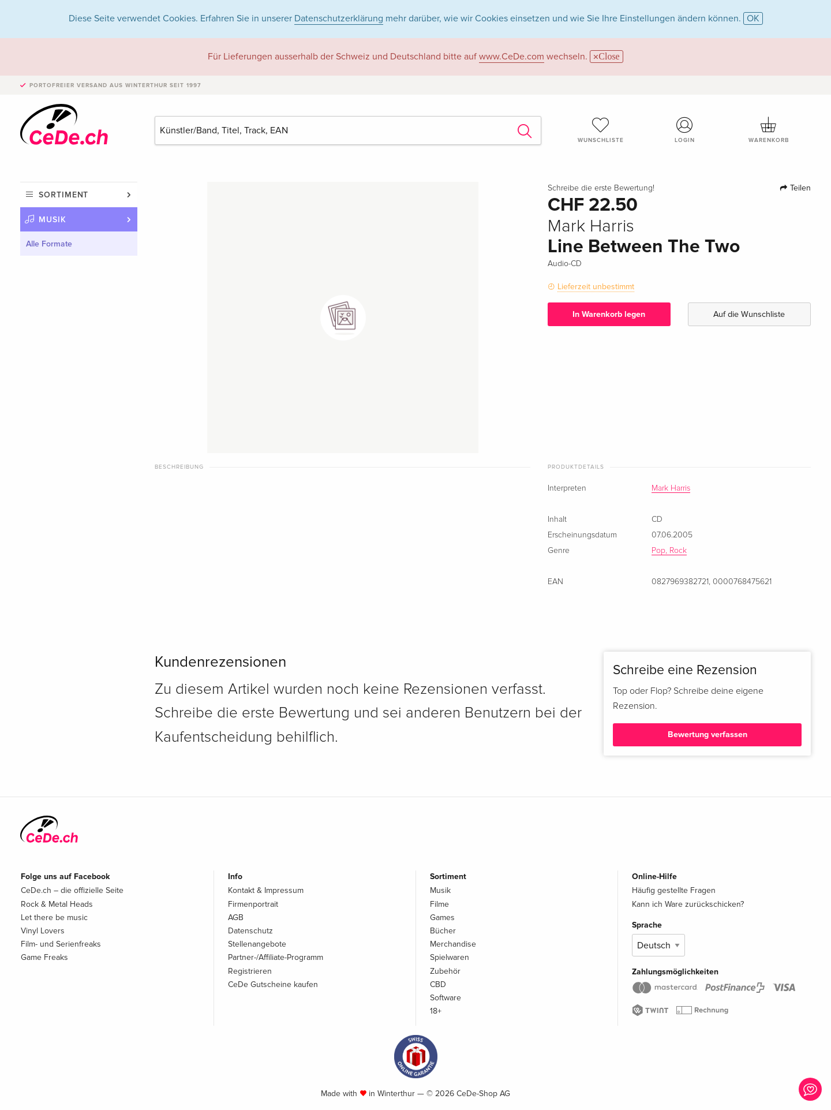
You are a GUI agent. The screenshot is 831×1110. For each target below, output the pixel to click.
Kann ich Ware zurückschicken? (688, 904)
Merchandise (453, 944)
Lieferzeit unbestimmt (595, 286)
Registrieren (250, 971)
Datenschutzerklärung (338, 18)
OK (753, 18)
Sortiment (63, 195)
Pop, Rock (669, 551)
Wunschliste (601, 130)
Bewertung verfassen (707, 734)
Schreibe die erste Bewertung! (601, 188)
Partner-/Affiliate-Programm (275, 957)
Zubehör (445, 971)
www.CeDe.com (511, 56)
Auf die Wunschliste (749, 314)
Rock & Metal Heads (57, 904)
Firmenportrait (253, 904)
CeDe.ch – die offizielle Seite (72, 890)
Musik (52, 220)
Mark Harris (671, 488)
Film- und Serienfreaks (61, 944)
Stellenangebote (257, 944)
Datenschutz (250, 931)
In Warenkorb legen (608, 314)
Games (442, 917)
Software (445, 998)
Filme (439, 904)
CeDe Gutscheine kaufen (273, 984)
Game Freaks (44, 957)
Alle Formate (49, 244)
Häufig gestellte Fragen (674, 890)
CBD (438, 984)
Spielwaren (449, 957)
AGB (236, 917)
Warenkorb (769, 130)
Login (685, 130)
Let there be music (54, 917)
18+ (435, 1011)
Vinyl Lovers (43, 931)
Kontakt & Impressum (266, 890)
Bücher (443, 931)
